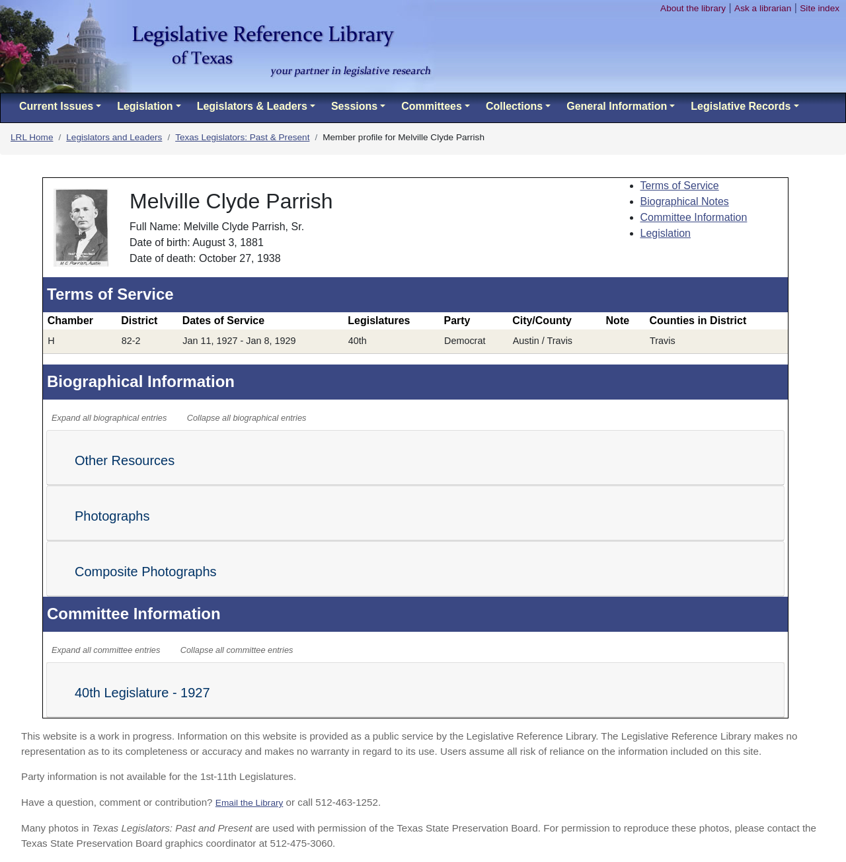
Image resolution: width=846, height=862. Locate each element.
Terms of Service (679, 185)
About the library (693, 8)
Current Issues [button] (56, 106)
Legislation (665, 233)
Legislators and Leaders (114, 137)
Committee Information (694, 217)
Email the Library (249, 803)
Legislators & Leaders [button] (252, 106)
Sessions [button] (354, 106)
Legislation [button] (145, 106)
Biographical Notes (684, 201)
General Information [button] (616, 106)
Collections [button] (514, 106)
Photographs (112, 516)
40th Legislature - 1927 (142, 692)
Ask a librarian (762, 8)
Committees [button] (431, 106)
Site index (819, 8)
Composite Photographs (146, 571)
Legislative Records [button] (740, 106)
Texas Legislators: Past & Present (242, 137)
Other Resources (124, 460)
